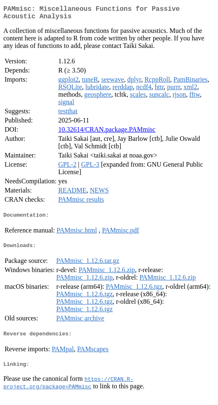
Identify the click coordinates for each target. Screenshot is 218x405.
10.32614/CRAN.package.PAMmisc (106, 132)
